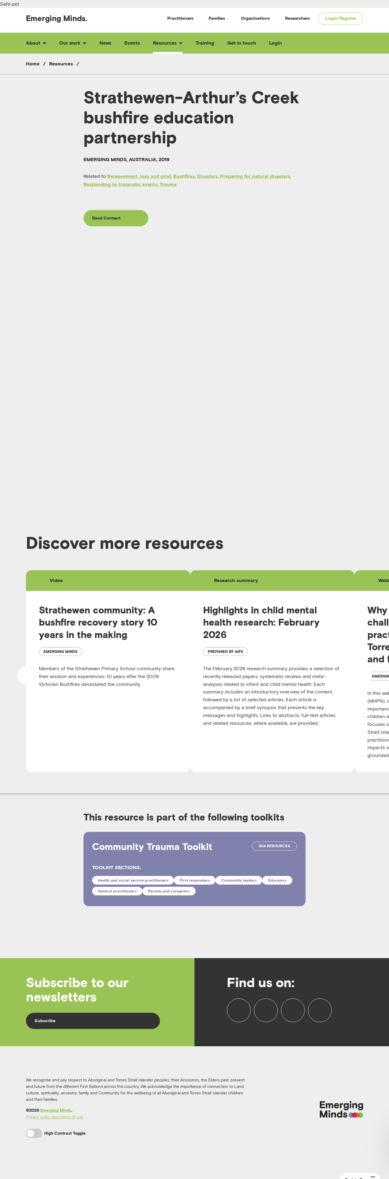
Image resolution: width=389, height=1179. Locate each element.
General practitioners (117, 891)
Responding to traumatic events (120, 184)
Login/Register (340, 18)
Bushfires (184, 176)
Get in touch (241, 43)
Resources (168, 43)
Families (217, 18)
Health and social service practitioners (133, 880)
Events (132, 43)
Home (32, 64)
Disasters (207, 176)
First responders (195, 880)
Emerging (57, 18)
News (105, 43)
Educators (277, 880)
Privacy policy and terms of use (54, 1116)
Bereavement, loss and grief (139, 176)
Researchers (297, 18)
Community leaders (239, 880)
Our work (72, 43)
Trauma (168, 184)
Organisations (255, 18)
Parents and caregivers (169, 891)
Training (205, 43)
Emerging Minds (55, 1110)
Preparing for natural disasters (255, 176)
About (36, 43)
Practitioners (180, 18)
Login (275, 43)
